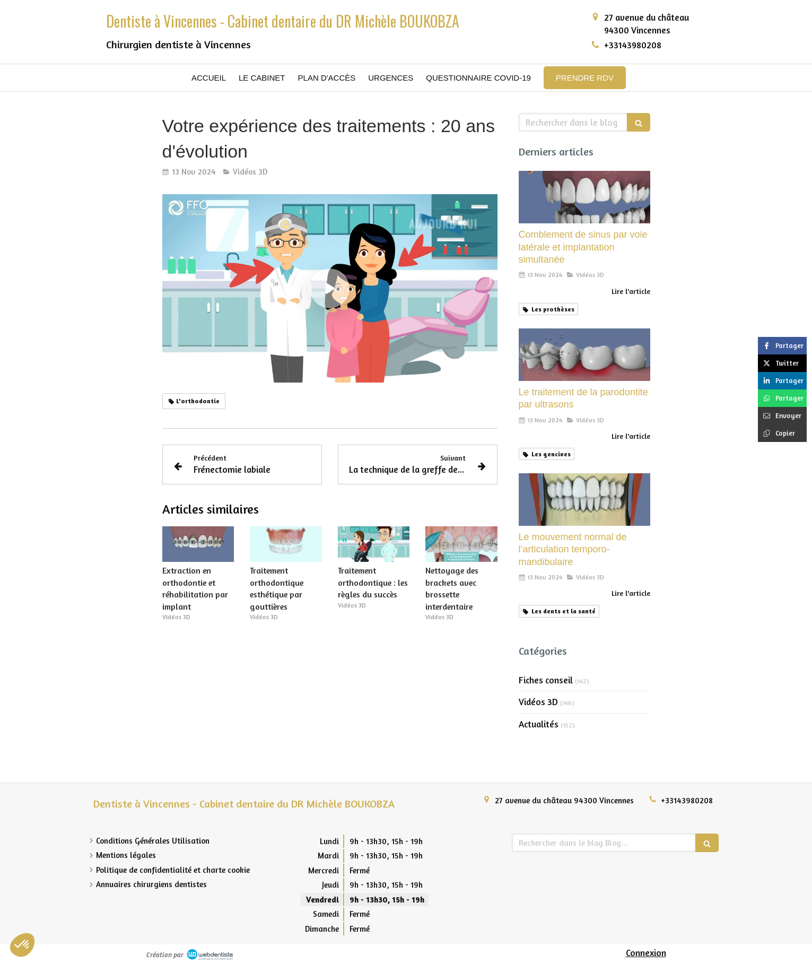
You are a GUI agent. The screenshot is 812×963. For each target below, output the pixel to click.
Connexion (646, 952)
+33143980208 (632, 44)
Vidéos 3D (538, 701)
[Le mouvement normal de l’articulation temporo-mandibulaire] (584, 499)
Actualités (538, 724)
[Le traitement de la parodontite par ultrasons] (584, 354)
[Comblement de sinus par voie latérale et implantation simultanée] (584, 197)
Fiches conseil (546, 680)
